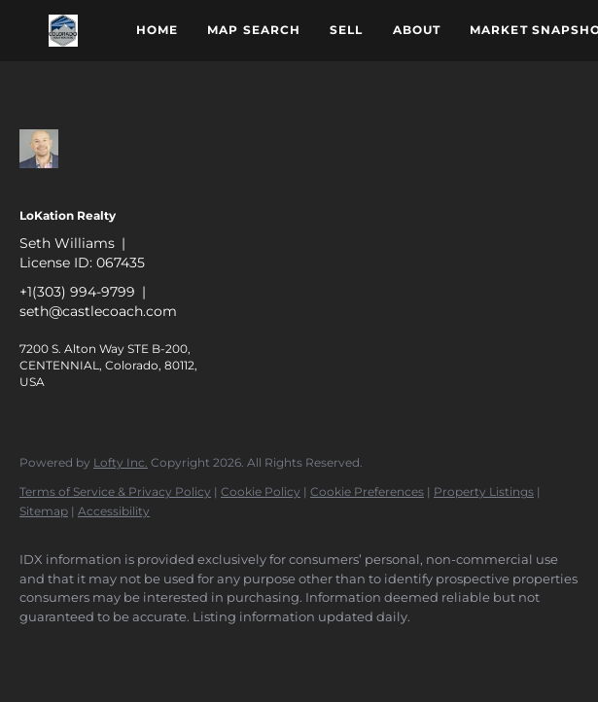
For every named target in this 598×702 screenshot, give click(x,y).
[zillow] (42, 649)
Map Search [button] (253, 29)
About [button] (417, 29)
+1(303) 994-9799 (77, 291)
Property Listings (484, 491)
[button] (63, 31)
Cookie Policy (260, 491)
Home (157, 29)
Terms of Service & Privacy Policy (115, 491)
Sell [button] (346, 29)
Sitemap (43, 511)
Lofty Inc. (120, 462)
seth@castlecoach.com (98, 311)
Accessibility (114, 511)
